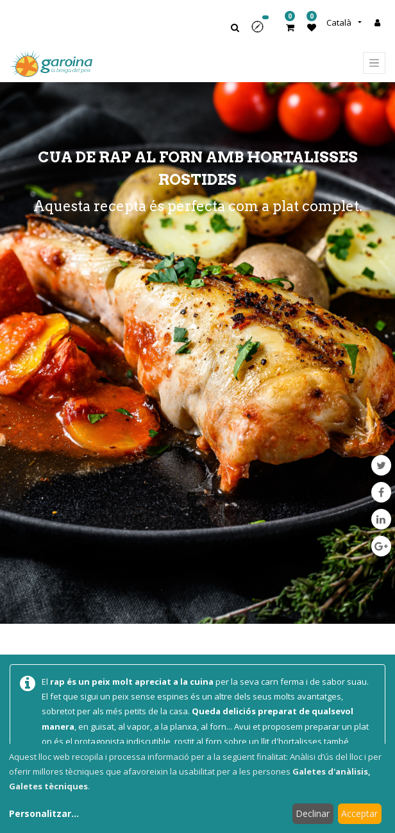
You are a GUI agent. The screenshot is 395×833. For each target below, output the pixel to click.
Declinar (313, 813)
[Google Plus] (381, 546)
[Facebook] (381, 492)
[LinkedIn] (381, 519)
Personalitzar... (44, 813)
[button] (261, 31)
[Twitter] (381, 465)
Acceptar (359, 813)
